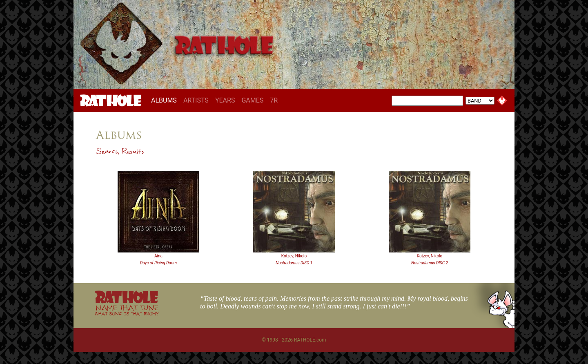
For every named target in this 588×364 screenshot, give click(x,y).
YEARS (225, 100)
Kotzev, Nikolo (294, 256)
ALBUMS (165, 100)
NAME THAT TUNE (126, 310)
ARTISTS (196, 100)
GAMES (252, 100)
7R (274, 100)
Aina (158, 256)
